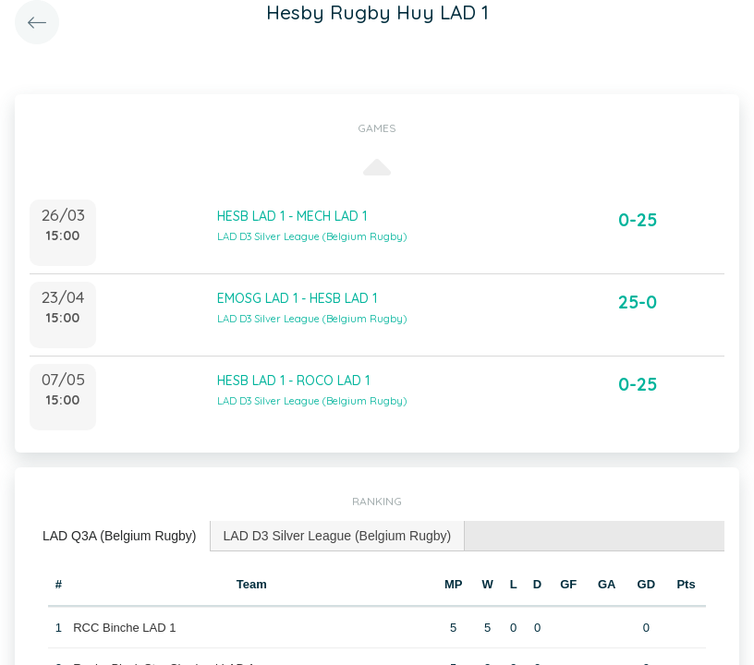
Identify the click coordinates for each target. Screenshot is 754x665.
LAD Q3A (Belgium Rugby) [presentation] (120, 535)
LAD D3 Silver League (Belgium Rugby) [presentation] (338, 535)
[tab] (120, 536)
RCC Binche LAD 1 (124, 628)
